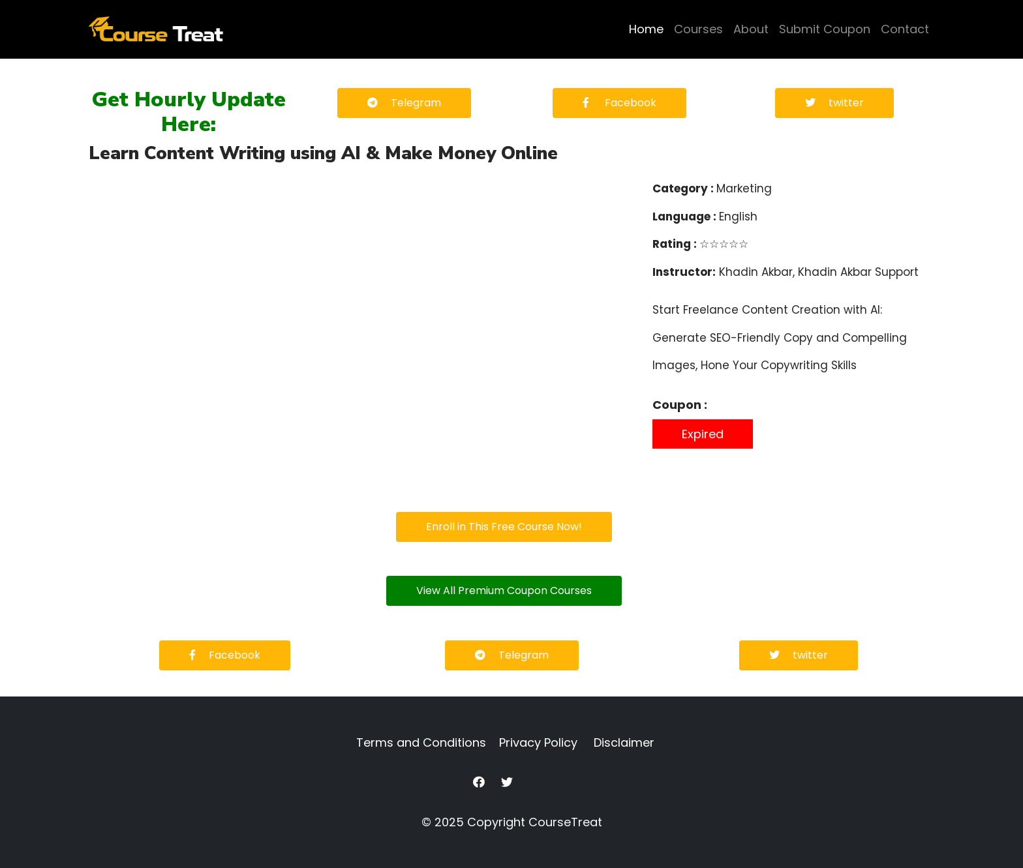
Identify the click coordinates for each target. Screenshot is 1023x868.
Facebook (619, 102)
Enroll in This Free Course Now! (504, 526)
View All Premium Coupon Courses (504, 590)
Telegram (404, 102)
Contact (905, 29)
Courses (698, 29)
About (751, 29)
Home (646, 29)
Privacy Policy (538, 742)
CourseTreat (565, 822)
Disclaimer (624, 742)
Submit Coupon (824, 29)
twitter (834, 102)
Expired (703, 434)
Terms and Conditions (421, 742)
